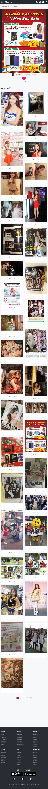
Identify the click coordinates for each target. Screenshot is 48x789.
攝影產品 (35, 737)
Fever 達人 (3, 737)
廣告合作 (35, 757)
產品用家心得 (20, 744)
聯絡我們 (35, 755)
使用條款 (35, 762)
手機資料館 (19, 739)
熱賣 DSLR (19, 762)
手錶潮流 (35, 746)
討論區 (2, 744)
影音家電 (35, 744)
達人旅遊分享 (4, 762)
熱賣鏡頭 (19, 760)
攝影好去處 (3, 752)
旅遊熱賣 (3, 755)
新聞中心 (3, 734)
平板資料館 (19, 742)
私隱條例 (35, 764)
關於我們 (35, 752)
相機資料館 (19, 734)
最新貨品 (19, 755)
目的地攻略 (3, 757)
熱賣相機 (19, 757)
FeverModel (4, 739)
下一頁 (29, 698)
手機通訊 (35, 739)
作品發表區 (3, 742)
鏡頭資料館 (19, 737)
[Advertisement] (24, 711)
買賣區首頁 (35, 734)
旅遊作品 (3, 760)
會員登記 (35, 760)
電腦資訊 (35, 742)
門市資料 (19, 752)
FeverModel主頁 (5, 6)
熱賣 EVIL (19, 764)
